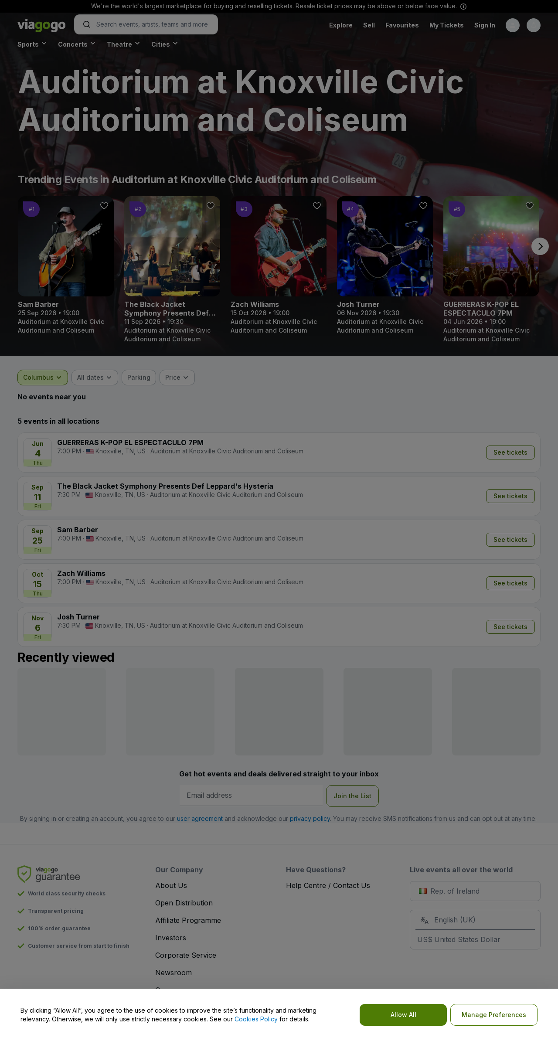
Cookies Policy (256, 1019)
